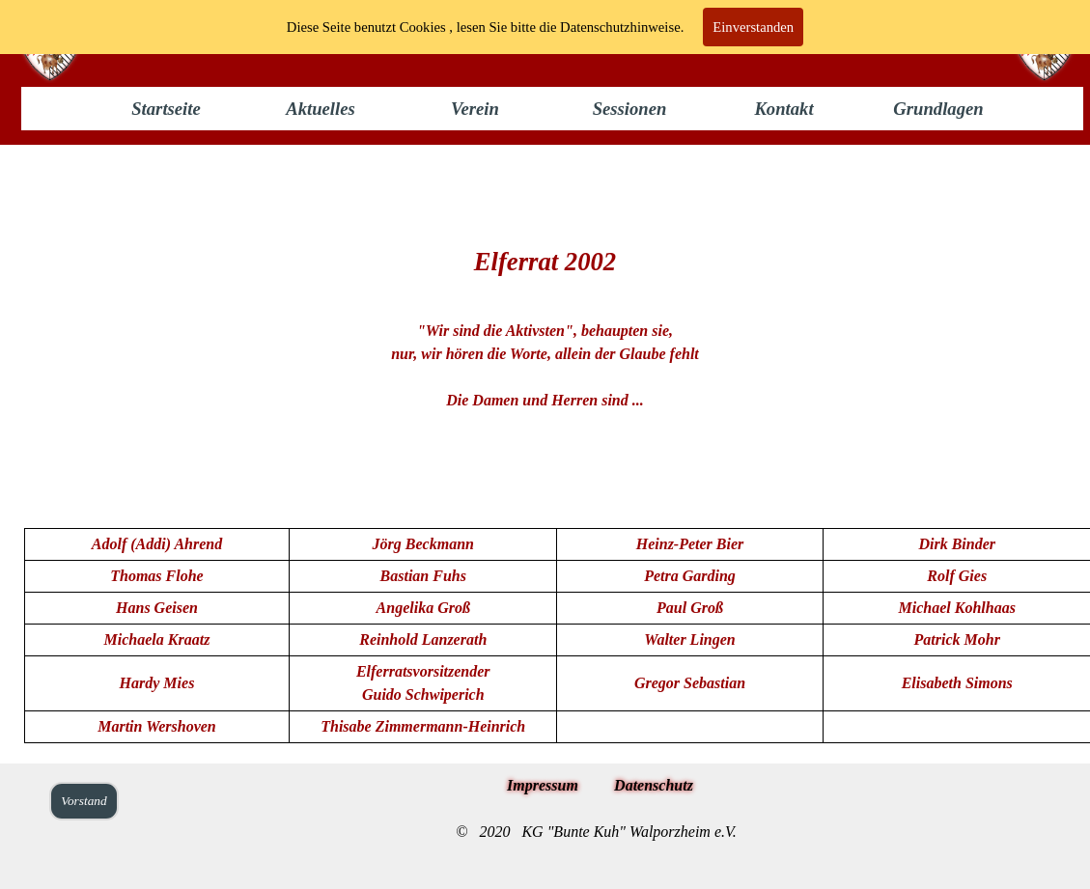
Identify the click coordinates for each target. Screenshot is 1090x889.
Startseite (166, 108)
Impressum (542, 785)
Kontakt (783, 108)
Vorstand (83, 800)
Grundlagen (938, 108)
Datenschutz (653, 785)
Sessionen (630, 108)
